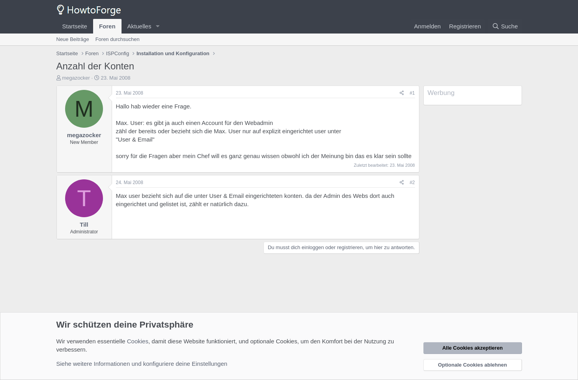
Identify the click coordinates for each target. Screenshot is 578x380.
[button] (157, 26)
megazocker (76, 78)
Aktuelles (139, 26)
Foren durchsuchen (117, 39)
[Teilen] (402, 93)
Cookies (137, 341)
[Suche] (505, 26)
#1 (412, 93)
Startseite (74, 26)
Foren (107, 26)
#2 (412, 182)
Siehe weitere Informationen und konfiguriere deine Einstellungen (142, 363)
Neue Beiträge (72, 39)
